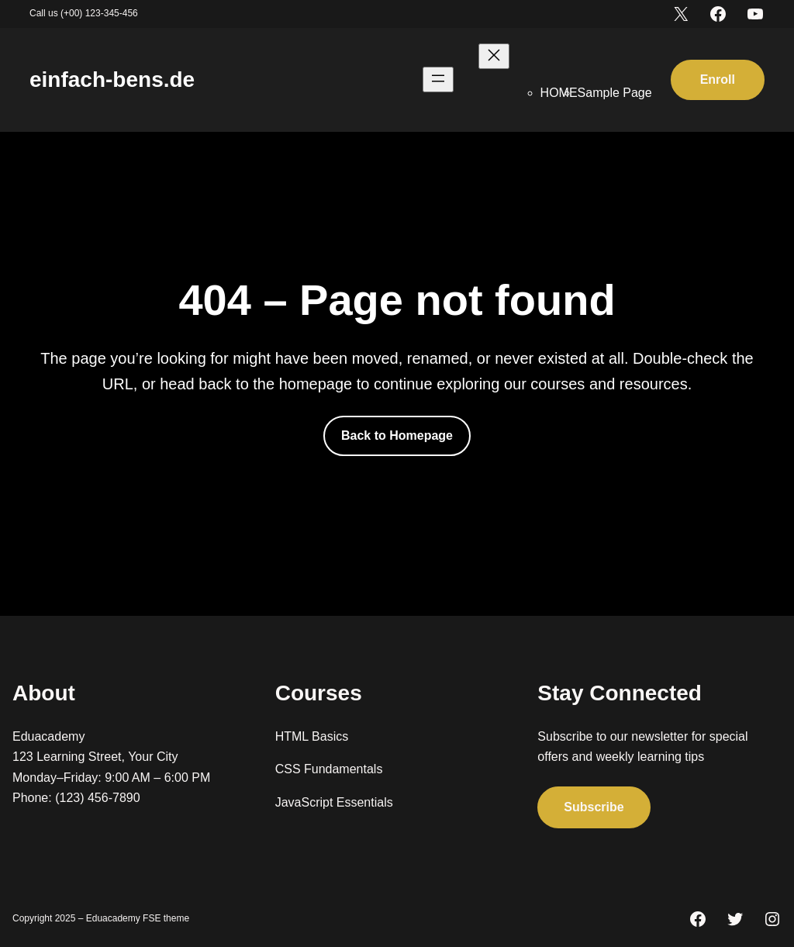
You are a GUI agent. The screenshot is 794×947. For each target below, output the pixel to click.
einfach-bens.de (112, 79)
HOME (559, 92)
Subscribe (593, 806)
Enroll (717, 79)
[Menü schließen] (493, 56)
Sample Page (615, 92)
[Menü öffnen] (438, 79)
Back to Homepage (397, 435)
